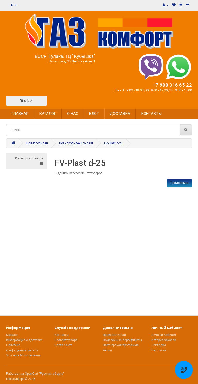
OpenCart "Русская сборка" (44, 374)
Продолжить (179, 183)
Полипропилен (37, 143)
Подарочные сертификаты (122, 340)
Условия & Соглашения (23, 355)
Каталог (12, 335)
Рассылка (158, 350)
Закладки (158, 345)
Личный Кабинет (163, 335)
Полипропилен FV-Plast (76, 143)
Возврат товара (66, 340)
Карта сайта (63, 345)
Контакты (62, 335)
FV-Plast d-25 (113, 143)
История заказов (163, 340)
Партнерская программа (121, 345)
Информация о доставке (24, 340)
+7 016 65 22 (172, 85)
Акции (107, 350)
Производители (114, 335)
